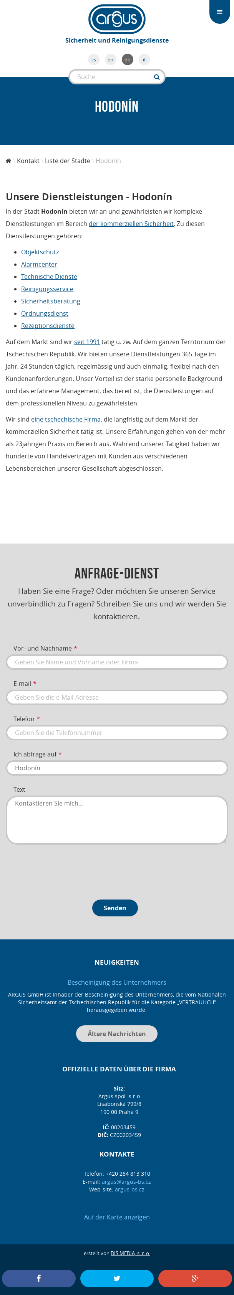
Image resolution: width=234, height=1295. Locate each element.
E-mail (22, 683)
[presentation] (64, 869)
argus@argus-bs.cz (126, 1181)
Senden (115, 908)
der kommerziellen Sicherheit (131, 223)
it (144, 59)
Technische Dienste (49, 276)
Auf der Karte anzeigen (117, 1217)
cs (93, 59)
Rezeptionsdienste (48, 325)
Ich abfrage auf (34, 754)
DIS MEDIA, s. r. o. (130, 1253)
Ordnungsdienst (44, 313)
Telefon (24, 719)
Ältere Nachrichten (117, 1034)
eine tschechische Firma (66, 419)
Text (19, 789)
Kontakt (28, 161)
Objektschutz (40, 252)
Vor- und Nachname (42, 648)
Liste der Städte (67, 161)
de (127, 59)
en (110, 59)
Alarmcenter (39, 264)
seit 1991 (87, 342)
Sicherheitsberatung (50, 301)
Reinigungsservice (47, 289)
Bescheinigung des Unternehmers (117, 982)
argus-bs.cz (129, 1189)
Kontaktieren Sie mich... (117, 820)
